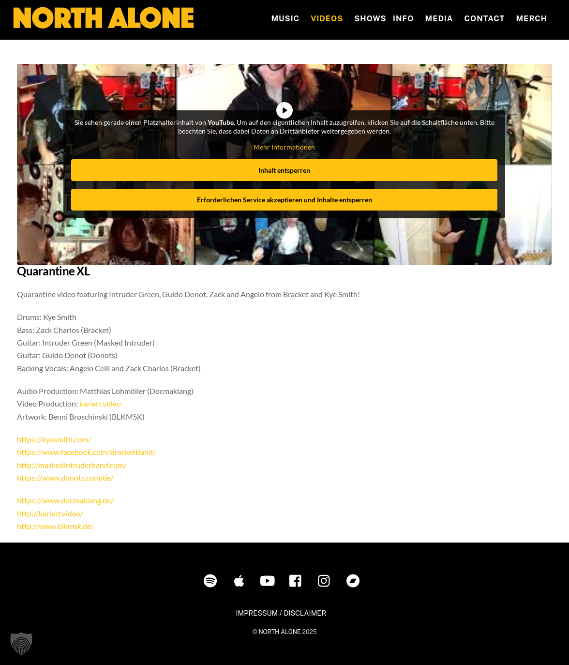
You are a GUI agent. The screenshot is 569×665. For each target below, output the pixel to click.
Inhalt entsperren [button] (285, 170)
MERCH (532, 18)
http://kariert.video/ (50, 513)
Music (285, 18)
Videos (327, 18)
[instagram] (326, 580)
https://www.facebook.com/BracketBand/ (86, 451)
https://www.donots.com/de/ (65, 477)
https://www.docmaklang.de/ (65, 500)
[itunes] (240, 580)
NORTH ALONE (279, 631)
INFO (403, 18)
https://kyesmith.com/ (54, 439)
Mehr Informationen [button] (284, 147)
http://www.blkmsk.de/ (55, 525)
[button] (21, 643)
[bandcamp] (355, 580)
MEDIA (439, 18)
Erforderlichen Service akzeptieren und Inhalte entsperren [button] (284, 199)
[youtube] (269, 580)
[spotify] (212, 580)
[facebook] (297, 580)
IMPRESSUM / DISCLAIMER (281, 613)
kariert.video (100, 403)
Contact (484, 18)
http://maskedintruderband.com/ (72, 464)
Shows (370, 18)
